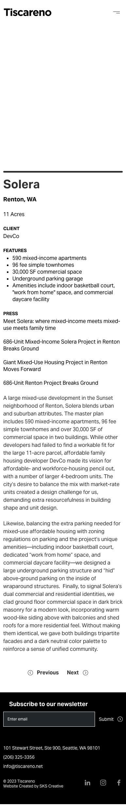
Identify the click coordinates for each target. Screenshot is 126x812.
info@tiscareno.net (23, 766)
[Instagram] (103, 783)
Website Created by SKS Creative (33, 786)
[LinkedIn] (87, 783)
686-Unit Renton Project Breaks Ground (50, 383)
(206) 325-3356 (19, 757)
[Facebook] (119, 783)
